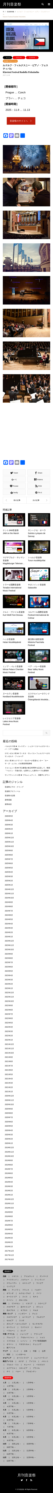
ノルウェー (25, 1280)
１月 (5, 1383)
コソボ (21, 1320)
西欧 (5, 1290)
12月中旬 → (31, 1457)
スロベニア (42, 1303)
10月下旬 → (11, 1447)
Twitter (22, 1480)
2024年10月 (9, 898)
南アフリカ (11, 1348)
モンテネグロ (37, 1324)
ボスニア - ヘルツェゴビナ (17, 1324)
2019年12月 (9, 1148)
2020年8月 (9, 1113)
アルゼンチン (30, 1371)
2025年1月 (9, 885)
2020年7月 (9, 1117)
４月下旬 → (11, 1406)
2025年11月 (9, 842)
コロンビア (23, 1368)
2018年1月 (9, 1247)
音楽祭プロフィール (10, 61)
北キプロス (11, 1310)
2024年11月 (9, 894)
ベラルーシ (11, 1331)
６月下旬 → (11, 1420)
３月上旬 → (16, 1396)
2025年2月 (9, 881)
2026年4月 (9, 820)
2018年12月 (9, 1199)
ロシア (23, 1331)
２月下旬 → (11, 1393)
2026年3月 (9, 825)
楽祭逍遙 (8, 800)
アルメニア (11, 1337)
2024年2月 (9, 932)
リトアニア (11, 1286)
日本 (25, 1351)
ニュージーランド (41, 1358)
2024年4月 (9, 924)
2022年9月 (9, 1005)
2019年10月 (9, 1156)
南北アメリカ (9, 1361)
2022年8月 (9, 1010)
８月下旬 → (11, 1434)
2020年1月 (9, 1143)
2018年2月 (9, 1242)
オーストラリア (22, 1358)
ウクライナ (25, 1327)
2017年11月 (9, 1255)
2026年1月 (9, 833)
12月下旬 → (11, 1461)
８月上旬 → (16, 1430)
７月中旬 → (31, 1423)
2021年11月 (9, 1049)
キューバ (27, 1365)
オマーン (10, 1344)
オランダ (10, 1293)
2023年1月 (9, 988)
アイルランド (29, 1276)
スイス (25, 1297)
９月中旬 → (31, 1437)
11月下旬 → (11, 1454)
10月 (5, 1444)
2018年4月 (9, 1234)
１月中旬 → (31, 1383)
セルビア (10, 1320)
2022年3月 (9, 1031)
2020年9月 (9, 1109)
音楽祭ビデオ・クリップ (14, 787)
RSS (31, 1480)
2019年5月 (9, 1178)
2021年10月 (9, 1053)
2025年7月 (9, 859)
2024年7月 (9, 911)
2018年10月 (9, 1208)
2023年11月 (9, 945)
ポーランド (11, 1327)
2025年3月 (9, 876)
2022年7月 (9, 1014)
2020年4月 (9, 1130)
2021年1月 (9, 1092)
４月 (5, 1403)
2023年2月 (9, 984)
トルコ (42, 1337)
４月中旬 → (31, 1403)
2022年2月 (9, 1036)
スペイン (10, 1300)
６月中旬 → (31, 1417)
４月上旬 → (16, 1403)
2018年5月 (9, 1229)
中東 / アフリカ (9, 1334)
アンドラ (14, 1290)
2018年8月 (9, 1216)
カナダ (21, 1361)
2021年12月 (9, 1044)
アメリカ (32, 1361)
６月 (5, 1417)
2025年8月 (9, 855)
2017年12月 (9, 1251)
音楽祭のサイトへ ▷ (21, 121)
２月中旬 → (31, 1389)
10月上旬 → (16, 1444)
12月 (5, 1457)
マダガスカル (23, 1344)
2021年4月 (9, 1079)
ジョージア (24, 1334)
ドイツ (39, 1293)
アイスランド (11, 1280)
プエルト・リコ (12, 1365)
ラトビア (40, 1283)
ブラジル (36, 1368)
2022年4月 (9, 1027)
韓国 (8, 1354)
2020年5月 (9, 1126)
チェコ (8, 57)
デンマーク (44, 1276)
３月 (5, 1396)
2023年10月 (9, 950)
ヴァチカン (16, 1303)
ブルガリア (40, 1317)
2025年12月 (9, 838)
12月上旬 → (16, 1457)
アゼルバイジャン (27, 1337)
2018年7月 (9, 1221)
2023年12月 (9, 941)
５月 (5, 1410)
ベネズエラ (40, 1365)
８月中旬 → (31, 1430)
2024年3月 (9, 928)
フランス (26, 1290)
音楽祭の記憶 (10, 796)
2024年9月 (9, 902)
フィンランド (39, 1280)
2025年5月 (9, 868)
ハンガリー (22, 1314)
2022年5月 (9, 1023)
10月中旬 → (31, 1444)
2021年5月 (9, 1074)
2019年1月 (9, 1195)
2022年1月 (9, 1040)
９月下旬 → (11, 1440)
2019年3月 (9, 1186)
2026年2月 (9, 829)
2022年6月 (9, 1018)
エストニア (27, 1283)
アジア (6, 1351)
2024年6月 (9, 915)
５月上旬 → (16, 1410)
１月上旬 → (16, 1383)
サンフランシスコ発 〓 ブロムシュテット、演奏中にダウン (27, 775)
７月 (5, 1423)
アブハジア (37, 1334)
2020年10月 (9, 1104)
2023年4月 (9, 975)
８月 (5, 1430)
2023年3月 (9, 980)
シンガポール (20, 1354)
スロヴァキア (12, 1317)
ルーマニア (27, 1317)
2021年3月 (9, 1083)
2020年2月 (9, 1139)
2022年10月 (9, 1001)
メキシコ (45, 1361)
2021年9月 (9, 1057)
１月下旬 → (11, 1386)
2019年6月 (9, 1173)
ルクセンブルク (25, 1293)
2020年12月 (9, 1096)
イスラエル (11, 1341)
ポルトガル (23, 1300)
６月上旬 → (16, 1417)
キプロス (24, 1310)
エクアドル (10, 1368)
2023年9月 (9, 954)
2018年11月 (9, 1203)
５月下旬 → (11, 1413)
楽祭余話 (8, 804)
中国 (34, 1351)
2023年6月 (9, 967)
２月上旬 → (16, 1389)
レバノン (24, 1341)
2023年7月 (9, 962)
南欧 (5, 1303)
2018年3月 (9, 1238)
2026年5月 (9, 816)
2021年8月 (9, 1061)
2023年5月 (9, 971)
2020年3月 (9, 1135)
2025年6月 (9, 863)
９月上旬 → (16, 1437)
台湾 (43, 1351)
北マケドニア (26, 1307)
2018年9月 (9, 1212)
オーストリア (12, 1297)
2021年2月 (9, 1087)
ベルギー (38, 1290)
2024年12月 (9, 889)
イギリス (15, 1276)
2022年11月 (9, 997)
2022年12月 (9, 993)
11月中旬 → (33, 57)
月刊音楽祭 (26, 1475)
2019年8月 (9, 1165)
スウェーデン (12, 1283)
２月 (5, 1389)
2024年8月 (9, 906)
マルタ (35, 1310)
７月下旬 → (11, 1427)
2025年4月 (9, 872)
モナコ (35, 1297)
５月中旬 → (31, 1410)
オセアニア (8, 1358)
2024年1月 (9, 937)
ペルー (18, 1371)
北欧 (5, 1276)
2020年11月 (9, 1100)
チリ (8, 1371)
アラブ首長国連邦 (39, 1341)
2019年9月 (9, 1160)
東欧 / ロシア (8, 1314)
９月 (5, 1437)
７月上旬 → (16, 1423)
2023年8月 (9, 958)
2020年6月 (9, 1122)
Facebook (27, 1480)
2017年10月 (9, 1259)
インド (16, 1351)
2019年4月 (9, 1182)
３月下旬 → (11, 1400)
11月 (5, 1451)
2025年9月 (9, 851)
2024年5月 (9, 919)
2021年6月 (9, 1070)
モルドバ (38, 1327)
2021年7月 (9, 1066)
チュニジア (37, 1344)
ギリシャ (40, 1307)
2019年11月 (9, 1152)
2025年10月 (9, 846)
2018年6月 (9, 1225)
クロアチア (11, 1307)
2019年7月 (9, 1169)
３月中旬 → (31, 1396)
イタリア (29, 1303)
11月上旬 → (19, 57)
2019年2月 (9, 1191)
